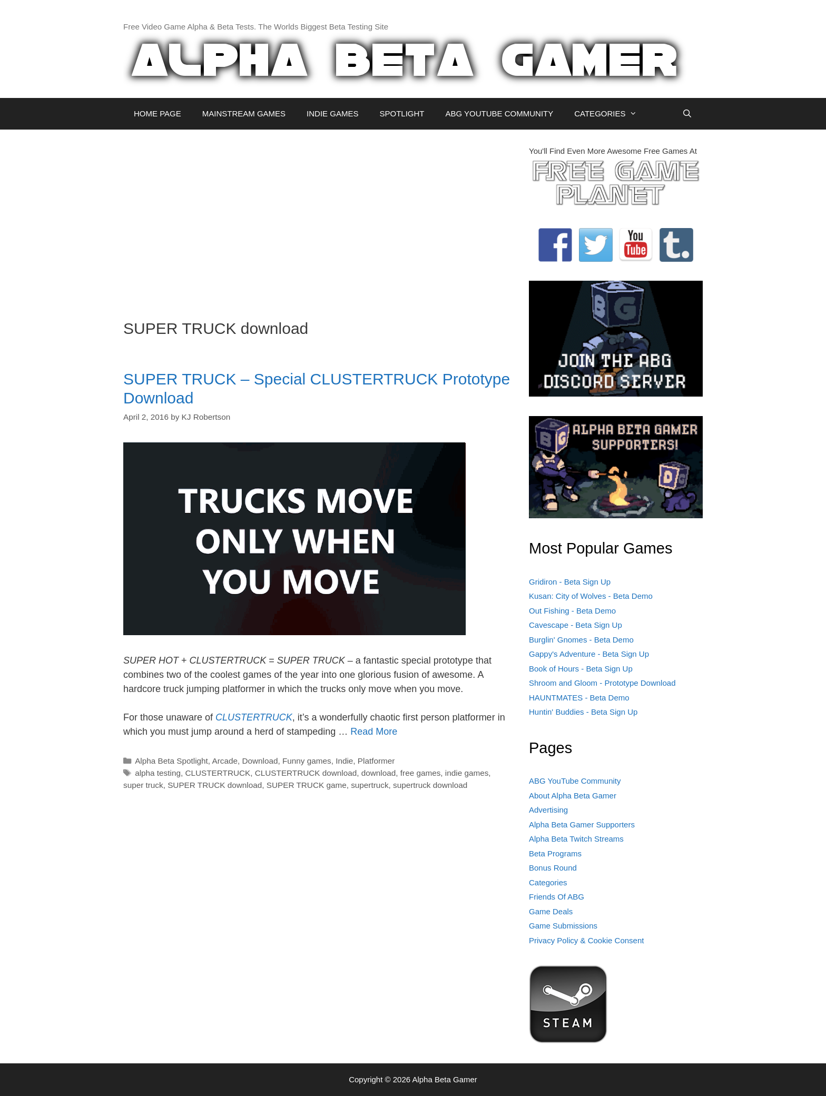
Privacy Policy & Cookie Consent (586, 940)
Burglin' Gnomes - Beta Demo (581, 639)
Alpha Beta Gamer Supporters (582, 824)
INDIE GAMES (332, 113)
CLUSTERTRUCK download (306, 772)
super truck (143, 785)
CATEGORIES (610, 114)
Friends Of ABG (556, 896)
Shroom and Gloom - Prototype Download (602, 682)
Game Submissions (563, 925)
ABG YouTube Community (575, 780)
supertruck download (430, 785)
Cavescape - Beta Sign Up (575, 624)
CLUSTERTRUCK (253, 717)
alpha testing (158, 772)
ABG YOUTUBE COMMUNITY (499, 113)
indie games (466, 772)
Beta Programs (555, 853)
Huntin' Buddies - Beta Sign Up (583, 711)
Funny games (306, 760)
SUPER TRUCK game (307, 785)
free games (420, 772)
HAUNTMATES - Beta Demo (579, 697)
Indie (344, 760)
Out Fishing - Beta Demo (572, 610)
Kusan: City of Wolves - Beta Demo (591, 595)
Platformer (376, 760)
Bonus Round (553, 867)
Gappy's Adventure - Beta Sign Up (589, 653)
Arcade (224, 760)
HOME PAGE (157, 113)
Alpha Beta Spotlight (171, 760)
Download (260, 760)
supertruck (369, 785)
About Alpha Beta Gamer (572, 795)
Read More (373, 731)
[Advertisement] (318, 219)
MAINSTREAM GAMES (244, 113)
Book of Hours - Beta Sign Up (581, 668)
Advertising (548, 809)
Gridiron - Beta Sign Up (570, 581)
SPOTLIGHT (401, 113)
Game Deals (551, 911)
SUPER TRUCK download (215, 785)
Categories (548, 882)
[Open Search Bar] (687, 114)
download (378, 772)
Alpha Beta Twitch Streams (576, 838)
